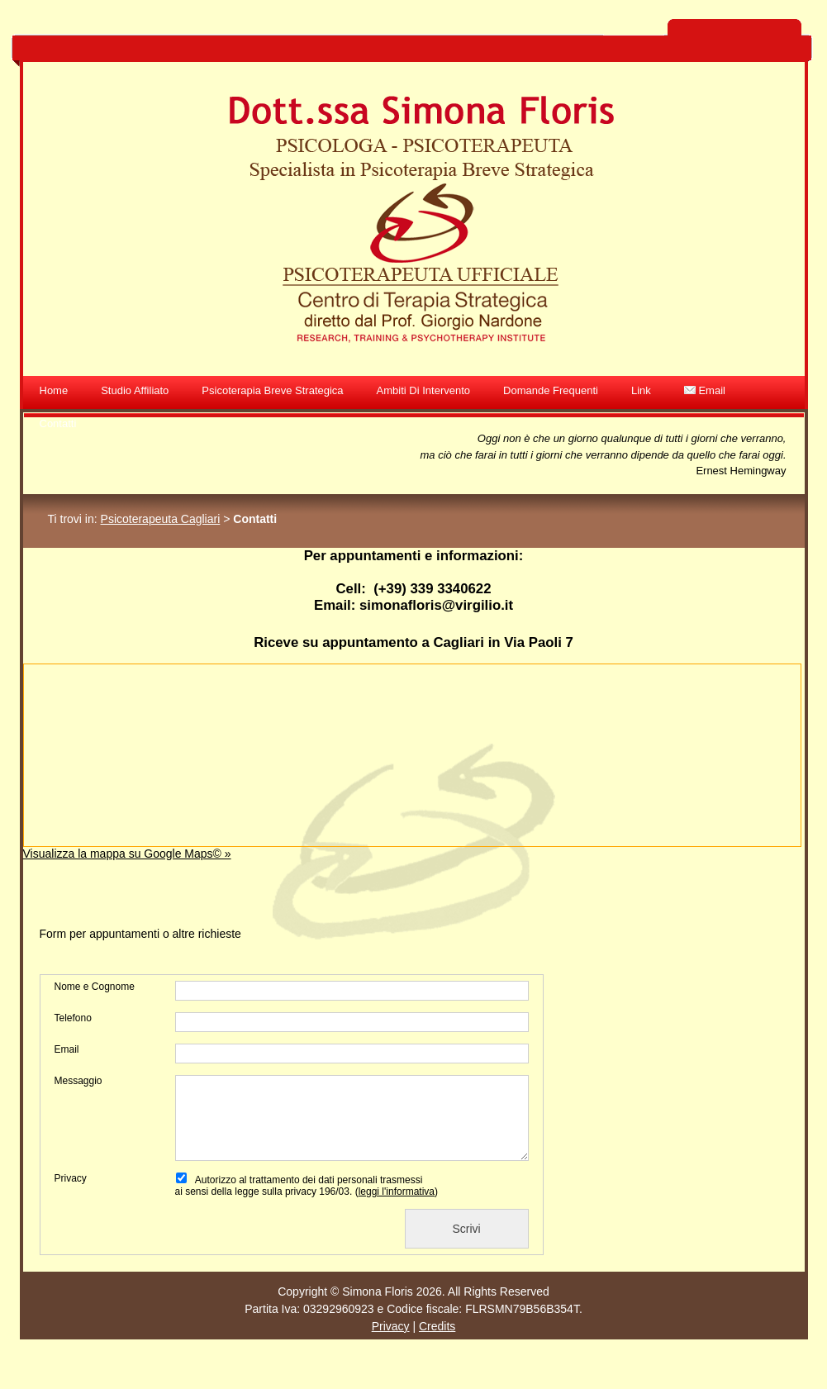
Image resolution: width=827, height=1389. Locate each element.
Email (704, 390)
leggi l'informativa (397, 1191)
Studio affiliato (135, 390)
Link (641, 390)
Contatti (58, 423)
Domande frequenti (550, 390)
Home (54, 390)
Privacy (391, 1326)
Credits (437, 1326)
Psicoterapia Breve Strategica (272, 390)
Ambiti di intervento (423, 390)
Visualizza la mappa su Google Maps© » (127, 853)
